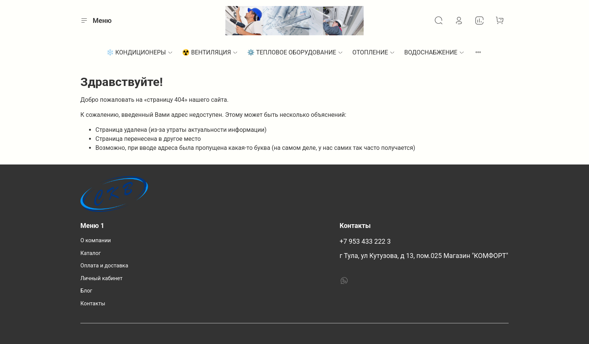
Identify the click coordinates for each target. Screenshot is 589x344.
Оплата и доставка (104, 266)
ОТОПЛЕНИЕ (373, 52)
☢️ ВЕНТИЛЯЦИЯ (210, 52)
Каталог (90, 253)
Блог (86, 291)
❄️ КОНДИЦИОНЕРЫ (139, 52)
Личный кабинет (101, 278)
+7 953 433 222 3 (365, 241)
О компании (95, 240)
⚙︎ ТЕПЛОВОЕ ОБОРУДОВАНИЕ (295, 52)
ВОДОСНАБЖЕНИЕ (434, 52)
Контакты (92, 303)
